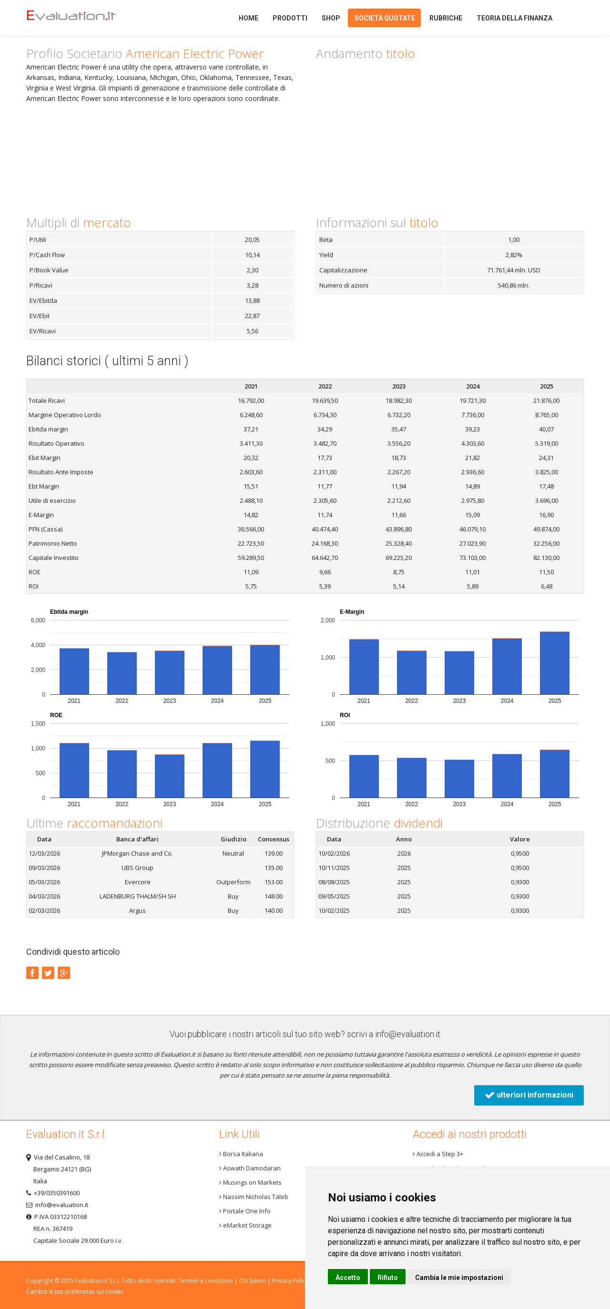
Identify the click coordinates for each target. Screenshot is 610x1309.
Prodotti (290, 18)
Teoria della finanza (514, 18)
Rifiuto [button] (387, 1277)
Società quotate (385, 18)
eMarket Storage (245, 1225)
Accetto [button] (348, 1277)
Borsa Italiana (241, 1153)
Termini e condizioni (205, 1281)
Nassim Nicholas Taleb (253, 1196)
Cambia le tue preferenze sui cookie (74, 1292)
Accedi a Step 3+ (438, 1153)
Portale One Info (245, 1211)
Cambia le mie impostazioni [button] (459, 1277)
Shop (331, 18)
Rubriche (445, 18)
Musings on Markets (250, 1182)
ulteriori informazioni (529, 1094)
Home (87, 17)
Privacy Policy (290, 1281)
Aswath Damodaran (250, 1168)
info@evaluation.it (407, 1034)
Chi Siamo (252, 1281)
